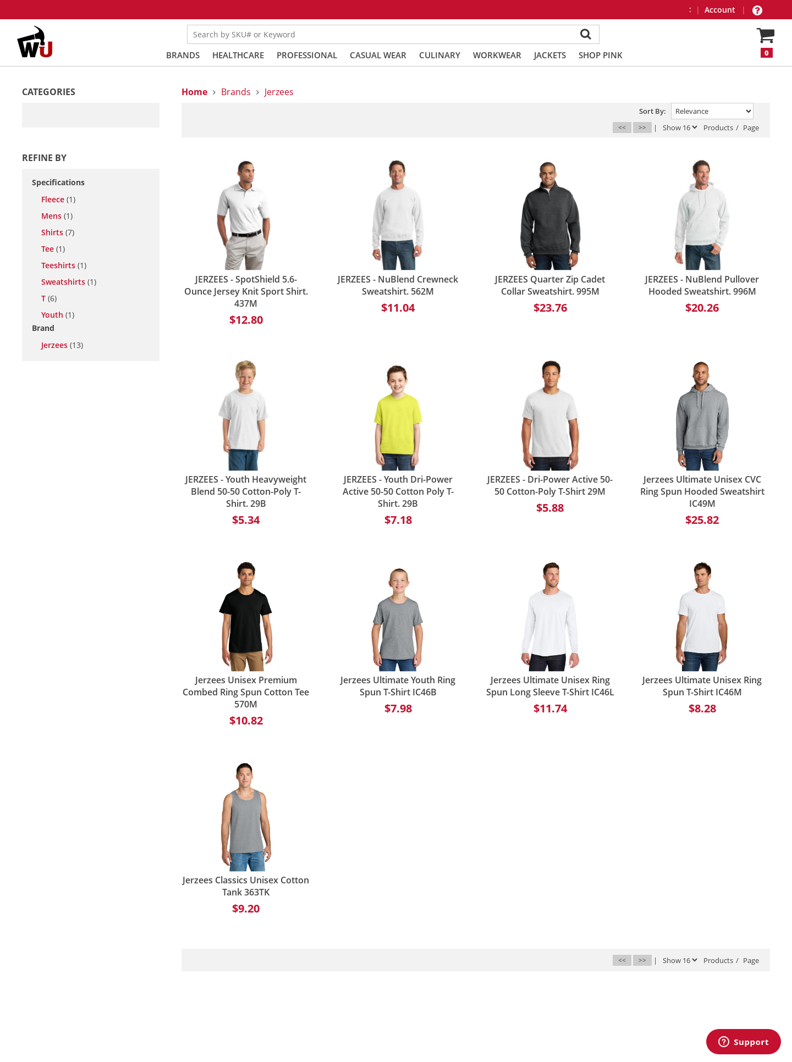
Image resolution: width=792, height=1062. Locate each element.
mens (57, 216)
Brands (183, 54)
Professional (307, 54)
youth (57, 315)
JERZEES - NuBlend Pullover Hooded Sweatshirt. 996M (702, 285)
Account (721, 9)
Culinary (439, 54)
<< (622, 127)
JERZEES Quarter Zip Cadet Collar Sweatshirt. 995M (550, 285)
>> (642, 127)
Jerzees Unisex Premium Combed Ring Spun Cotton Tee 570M (246, 692)
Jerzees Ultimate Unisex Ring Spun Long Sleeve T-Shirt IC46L (550, 686)
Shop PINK (601, 54)
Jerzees (62, 345)
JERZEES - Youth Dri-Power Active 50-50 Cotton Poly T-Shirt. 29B (398, 491)
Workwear (497, 54)
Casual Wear (378, 54)
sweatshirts (68, 282)
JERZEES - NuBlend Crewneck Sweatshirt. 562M (398, 285)
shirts (57, 232)
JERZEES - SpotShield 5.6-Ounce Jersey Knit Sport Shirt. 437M (246, 291)
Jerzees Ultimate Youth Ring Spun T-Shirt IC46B (397, 686)
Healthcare (238, 54)
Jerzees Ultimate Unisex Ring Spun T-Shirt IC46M (702, 686)
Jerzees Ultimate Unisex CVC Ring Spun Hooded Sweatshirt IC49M (702, 491)
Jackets (550, 54)
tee (53, 249)
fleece (58, 199)
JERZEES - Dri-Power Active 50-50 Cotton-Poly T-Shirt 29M (550, 485)
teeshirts (63, 265)
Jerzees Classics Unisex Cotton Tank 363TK (246, 886)
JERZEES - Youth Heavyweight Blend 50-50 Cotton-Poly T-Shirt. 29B (245, 491)
